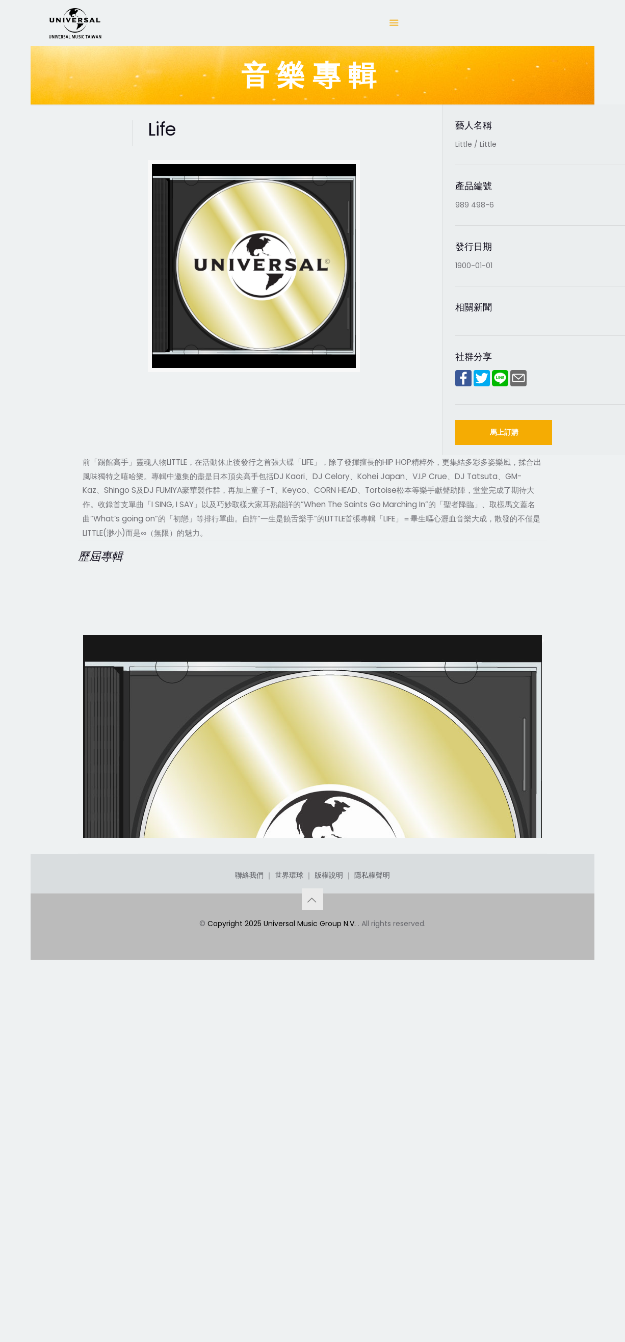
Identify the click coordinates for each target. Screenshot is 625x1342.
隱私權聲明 (372, 1227)
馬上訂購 (504, 432)
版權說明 (329, 1227)
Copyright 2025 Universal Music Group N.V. (282, 1275)
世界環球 (289, 1227)
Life (94, 1119)
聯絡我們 (249, 1227)
